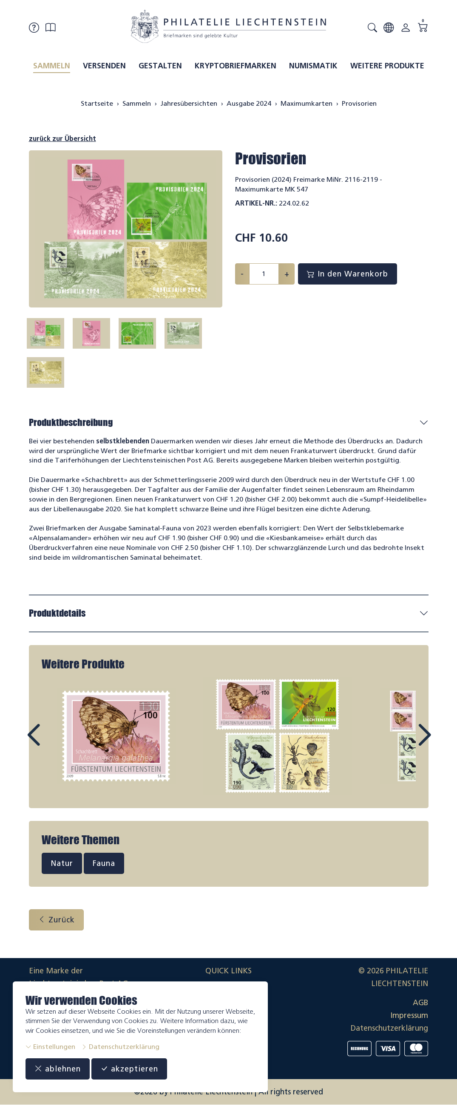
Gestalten (160, 65)
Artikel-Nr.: (256, 203)
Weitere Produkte (387, 65)
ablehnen (57, 1069)
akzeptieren (129, 1069)
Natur (62, 863)
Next (405, 743)
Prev (53, 743)
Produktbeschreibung (71, 422)
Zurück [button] (56, 920)
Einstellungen (50, 1047)
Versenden (104, 65)
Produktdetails (57, 613)
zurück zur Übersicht (62, 139)
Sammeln (51, 65)
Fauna (104, 863)
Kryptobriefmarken (235, 65)
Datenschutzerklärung (120, 1047)
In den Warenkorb (347, 274)
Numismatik (313, 65)
